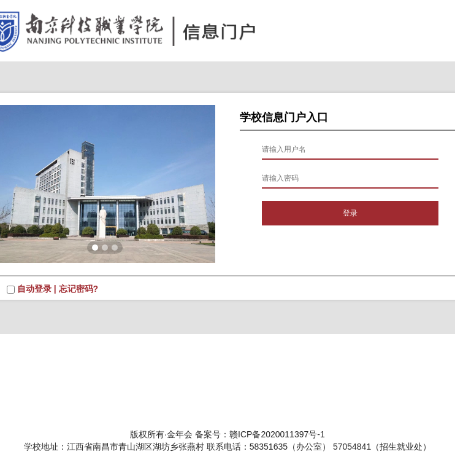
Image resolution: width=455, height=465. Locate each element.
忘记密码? (79, 289)
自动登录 (34, 289)
